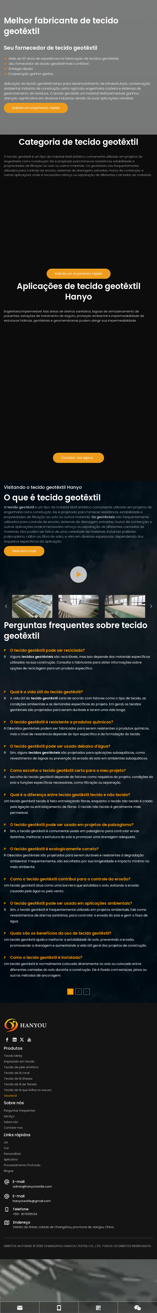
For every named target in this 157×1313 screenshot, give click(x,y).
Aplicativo (11, 1226)
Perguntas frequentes (19, 1177)
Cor (6, 1215)
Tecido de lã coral (16, 1140)
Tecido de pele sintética (21, 1134)
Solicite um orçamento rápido (36, 107)
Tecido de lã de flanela (20, 1151)
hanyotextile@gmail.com (32, 1268)
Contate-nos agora (78, 457)
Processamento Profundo (22, 1232)
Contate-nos (13, 1194)
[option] (32, 673)
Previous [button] (6, 673)
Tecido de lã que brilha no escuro (28, 1157)
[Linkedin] (14, 1106)
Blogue (8, 1238)
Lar (6, 1209)
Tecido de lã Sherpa (18, 1146)
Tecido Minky (13, 1123)
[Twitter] (22, 1106)
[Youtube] (29, 1106)
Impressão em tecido (19, 1128)
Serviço (9, 1183)
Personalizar (12, 1221)
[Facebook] (7, 1106)
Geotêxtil (10, 1163)
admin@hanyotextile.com (32, 1253)
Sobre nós (11, 1189)
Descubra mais (24, 551)
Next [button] (151, 673)
